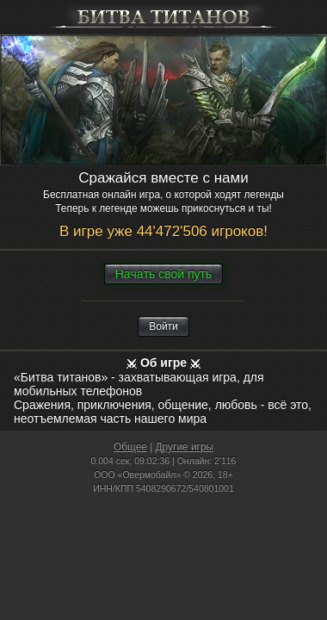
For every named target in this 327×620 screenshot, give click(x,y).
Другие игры (185, 447)
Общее (130, 447)
